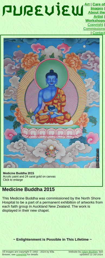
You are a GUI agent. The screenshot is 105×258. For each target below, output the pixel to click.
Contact (99, 33)
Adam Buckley (89, 251)
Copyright (95, 24)
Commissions (94, 29)
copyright (21, 254)
